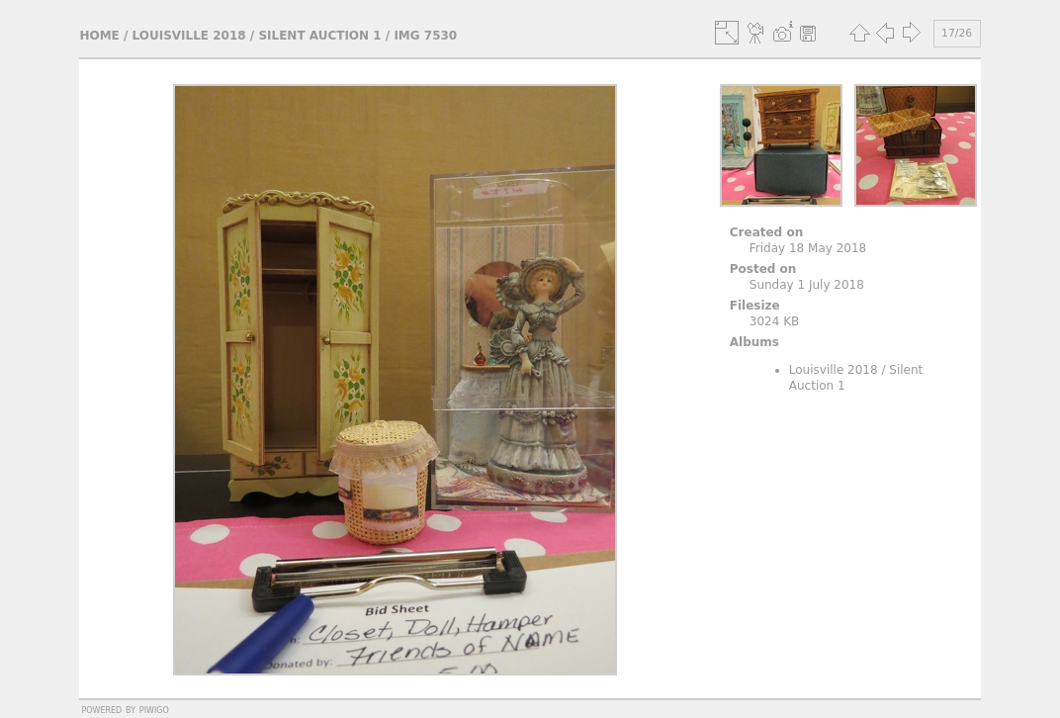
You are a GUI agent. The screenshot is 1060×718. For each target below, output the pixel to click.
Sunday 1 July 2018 (807, 285)
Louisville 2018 (189, 36)
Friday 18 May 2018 (808, 248)
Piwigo (154, 709)
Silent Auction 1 (319, 36)
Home (99, 36)
